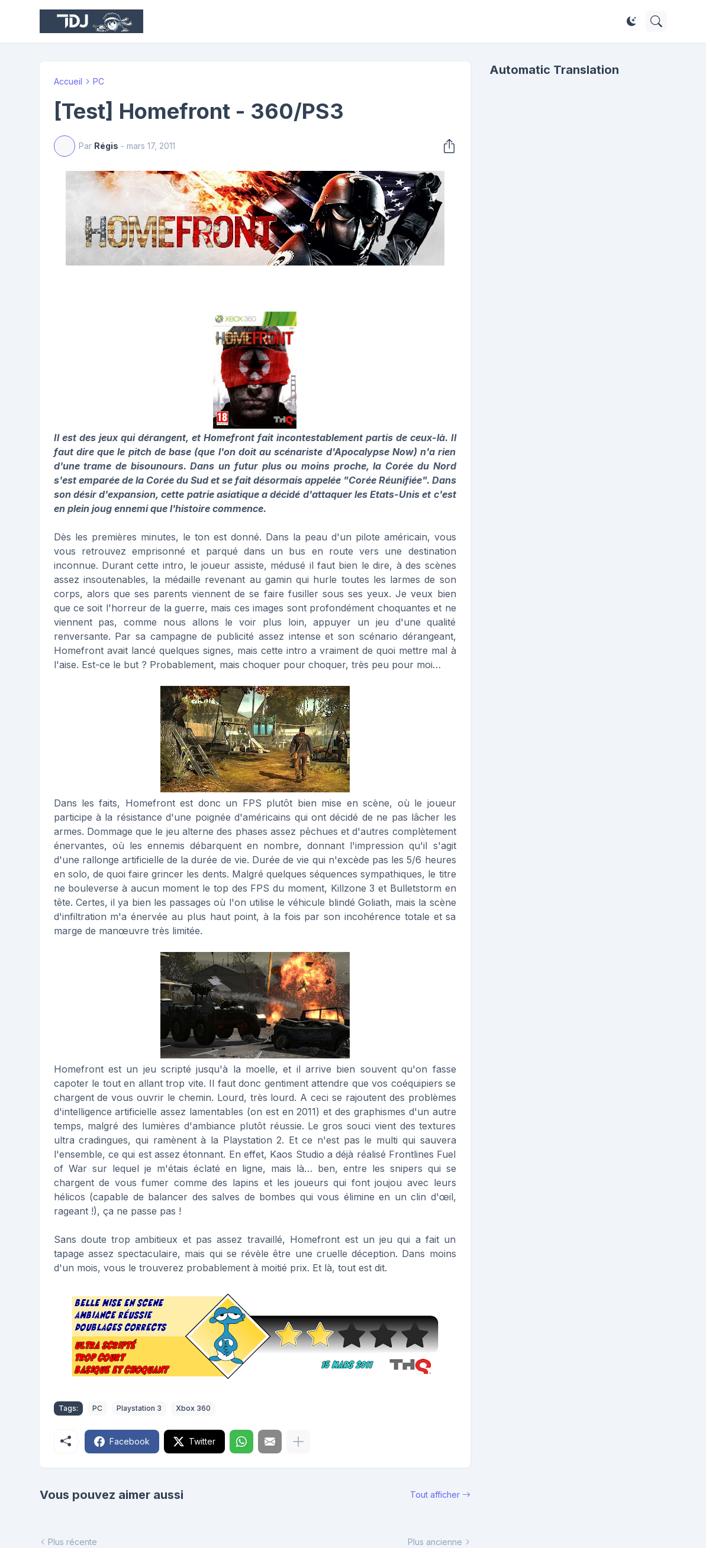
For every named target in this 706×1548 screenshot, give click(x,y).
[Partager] (445, 146)
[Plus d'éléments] (298, 1441)
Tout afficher (435, 1494)
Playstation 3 (139, 1408)
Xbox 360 (193, 1408)
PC (98, 81)
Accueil (68, 81)
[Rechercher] (656, 21)
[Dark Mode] (631, 21)
